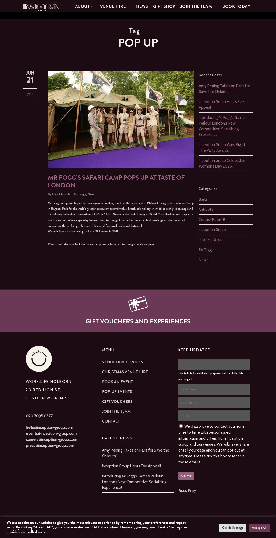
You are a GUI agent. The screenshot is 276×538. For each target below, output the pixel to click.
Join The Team (116, 411)
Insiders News (210, 239)
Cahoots (206, 209)
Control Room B (212, 219)
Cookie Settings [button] (232, 527)
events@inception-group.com (51, 433)
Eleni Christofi (61, 194)
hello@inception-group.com (49, 427)
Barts (203, 199)
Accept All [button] (259, 527)
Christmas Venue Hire (125, 372)
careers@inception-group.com (51, 439)
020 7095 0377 (39, 416)
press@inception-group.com (50, 445)
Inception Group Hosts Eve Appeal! (131, 466)
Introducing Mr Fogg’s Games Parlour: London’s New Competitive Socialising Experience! (134, 482)
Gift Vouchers (117, 401)
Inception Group (212, 229)
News (91, 194)
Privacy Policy (187, 490)
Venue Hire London (123, 362)
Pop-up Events (117, 392)
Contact (111, 421)
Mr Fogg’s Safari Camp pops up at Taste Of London (116, 181)
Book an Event (117, 382)
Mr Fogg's (80, 194)
